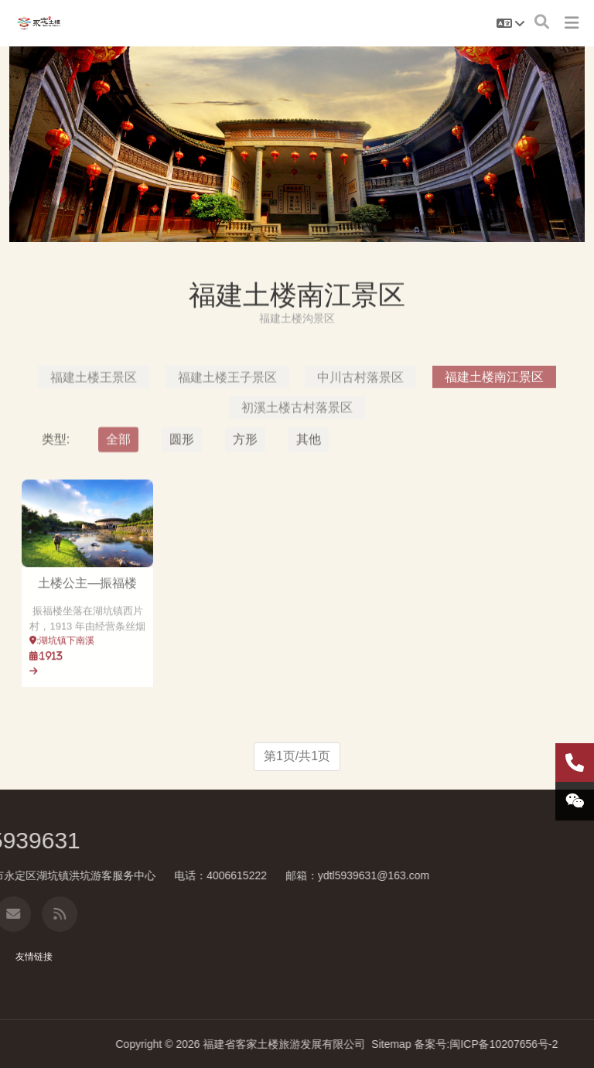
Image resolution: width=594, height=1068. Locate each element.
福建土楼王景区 (93, 448)
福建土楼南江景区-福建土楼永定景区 (38, 23)
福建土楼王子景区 (227, 448)
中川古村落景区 (360, 448)
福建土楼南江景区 (494, 448)
